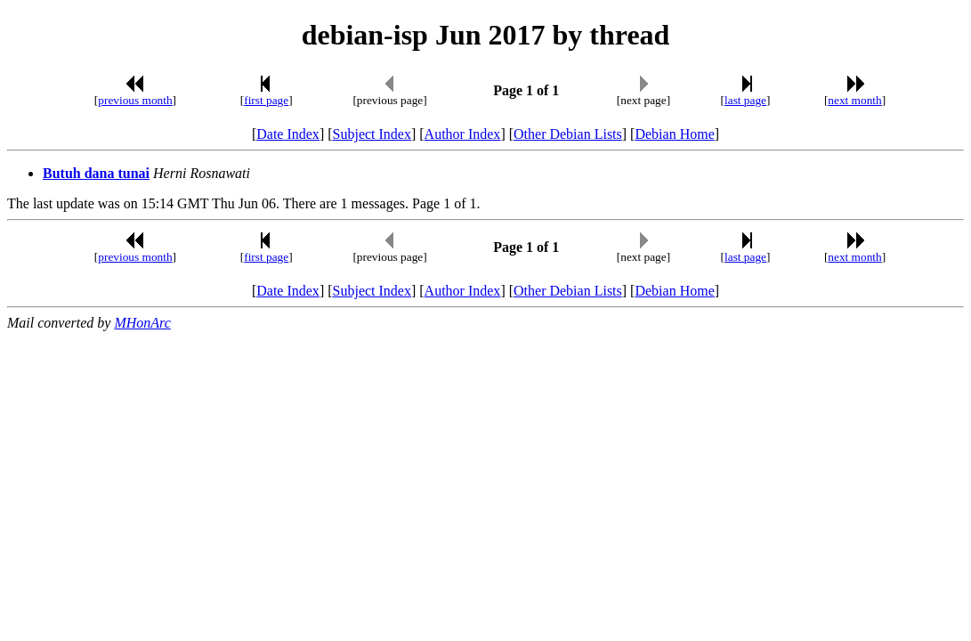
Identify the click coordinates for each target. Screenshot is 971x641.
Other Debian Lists (568, 134)
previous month (135, 100)
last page (745, 100)
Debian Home (674, 134)
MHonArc (142, 322)
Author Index (463, 134)
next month (854, 100)
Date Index (288, 134)
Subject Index (372, 134)
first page (266, 100)
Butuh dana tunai (96, 173)
